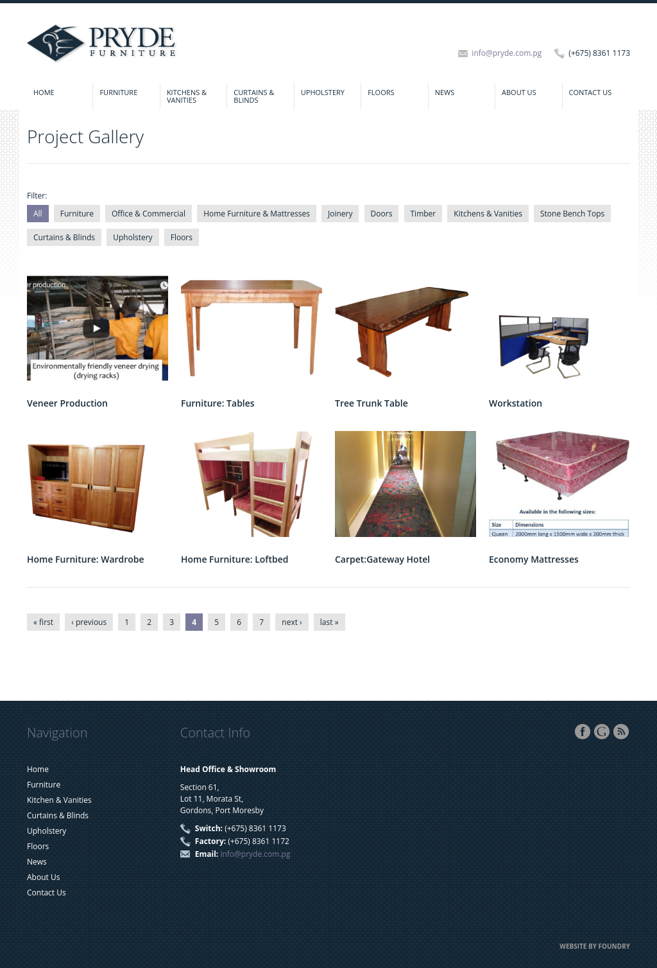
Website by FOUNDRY (594, 946)
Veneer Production (67, 403)
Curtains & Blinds (254, 96)
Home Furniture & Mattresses (256, 213)
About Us (519, 92)
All (37, 213)
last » (329, 622)
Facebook (582, 731)
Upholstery (323, 92)
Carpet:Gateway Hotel (382, 559)
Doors (382, 213)
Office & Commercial (148, 213)
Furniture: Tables (218, 403)
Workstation (515, 403)
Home (44, 92)
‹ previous (89, 622)
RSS (621, 731)
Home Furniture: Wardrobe (85, 559)
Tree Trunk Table (371, 403)
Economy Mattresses (534, 559)
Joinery (340, 213)
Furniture (118, 92)
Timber (423, 213)
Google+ (602, 731)
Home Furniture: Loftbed (234, 559)
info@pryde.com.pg (507, 53)
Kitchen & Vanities (59, 800)
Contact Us (590, 92)
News (445, 92)
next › (292, 622)
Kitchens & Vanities (187, 96)
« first (43, 622)
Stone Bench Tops (572, 213)
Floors (381, 92)
